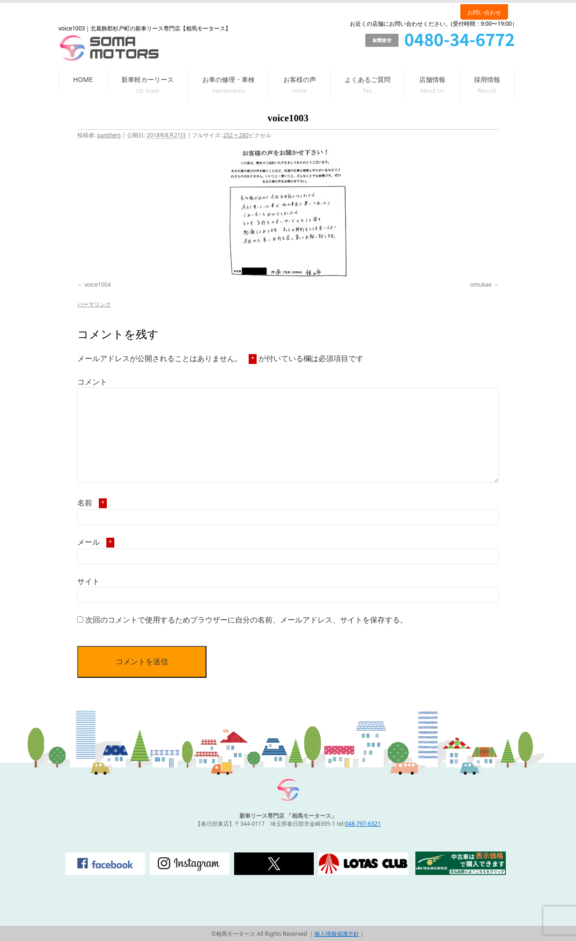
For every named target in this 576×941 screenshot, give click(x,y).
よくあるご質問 (368, 79)
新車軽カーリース (147, 79)
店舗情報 (432, 79)
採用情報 (487, 79)
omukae (481, 285)
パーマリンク (94, 304)
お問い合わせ (484, 12)
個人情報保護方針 (336, 934)
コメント (92, 382)
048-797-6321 (363, 824)
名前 (92, 502)
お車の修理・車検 (228, 79)
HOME (83, 79)
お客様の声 (299, 79)
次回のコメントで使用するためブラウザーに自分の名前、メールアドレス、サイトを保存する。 (246, 620)
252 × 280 (236, 135)
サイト (88, 581)
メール (95, 542)
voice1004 (97, 285)
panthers (109, 135)
